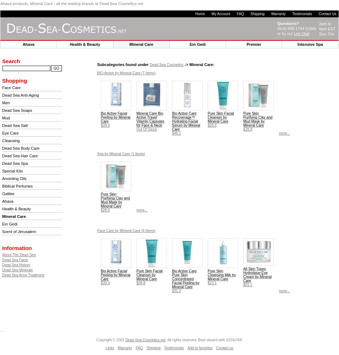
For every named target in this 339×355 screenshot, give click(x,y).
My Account (221, 14)
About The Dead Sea (19, 255)
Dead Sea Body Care (21, 148)
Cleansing (11, 141)
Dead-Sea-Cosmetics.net (145, 340)
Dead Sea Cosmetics (167, 65)
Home (200, 14)
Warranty (278, 14)
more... (284, 133)
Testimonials (302, 14)
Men (6, 103)
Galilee (8, 194)
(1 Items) (121, 154)
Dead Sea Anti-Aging (20, 95)
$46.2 (186, 123)
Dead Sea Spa (15, 163)
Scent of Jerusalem (19, 231)
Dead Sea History (16, 265)
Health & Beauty (16, 209)
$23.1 (222, 277)
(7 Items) (126, 73)
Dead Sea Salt (15, 125)
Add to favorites (199, 348)
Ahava (7, 201)
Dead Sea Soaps (17, 110)
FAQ (240, 14)
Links (110, 348)
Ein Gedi (9, 224)
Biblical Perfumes (17, 186)
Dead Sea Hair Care (20, 156)
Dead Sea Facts (15, 260)
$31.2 (185, 281)
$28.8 (221, 119)
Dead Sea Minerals (17, 270)
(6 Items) (126, 231)
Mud (6, 118)
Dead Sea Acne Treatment (23, 275)
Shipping (257, 14)
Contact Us (327, 14)
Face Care (11, 88)
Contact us (225, 348)
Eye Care (10, 133)
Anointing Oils (14, 178)
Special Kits (12, 171)
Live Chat (301, 34)
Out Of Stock (150, 121)
